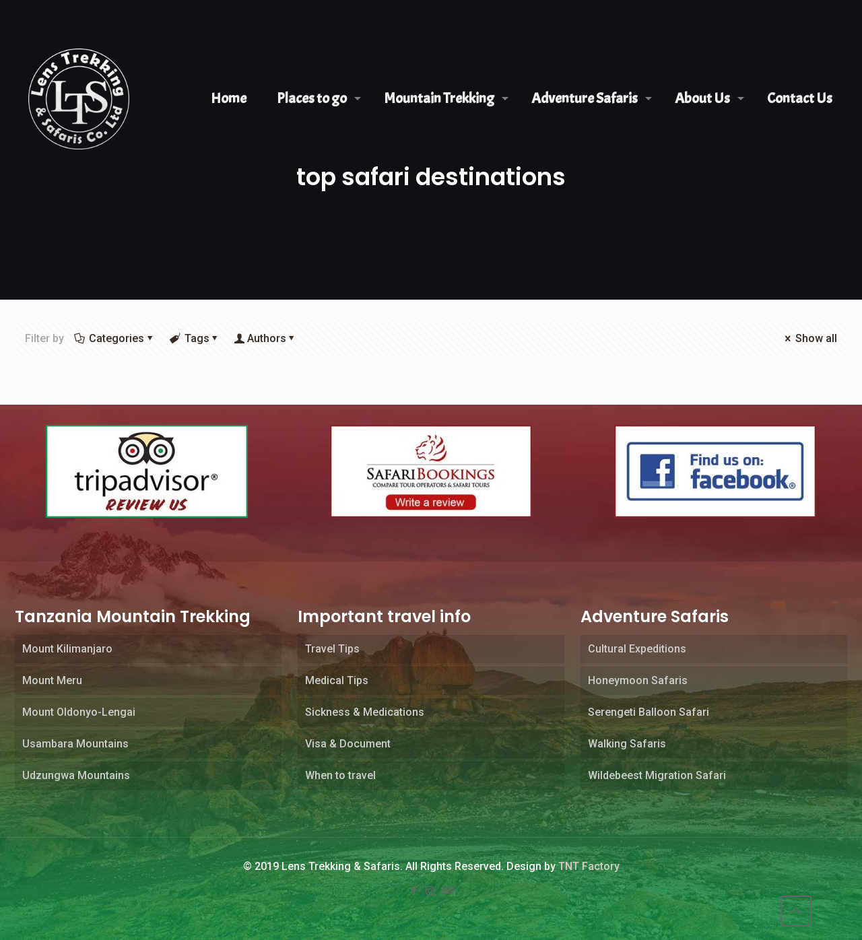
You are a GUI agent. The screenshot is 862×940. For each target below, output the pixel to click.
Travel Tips (332, 648)
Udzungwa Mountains (76, 775)
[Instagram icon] (431, 891)
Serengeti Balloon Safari (648, 712)
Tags (195, 338)
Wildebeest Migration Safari (657, 775)
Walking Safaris (627, 743)
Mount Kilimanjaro (67, 648)
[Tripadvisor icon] (447, 891)
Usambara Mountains (75, 743)
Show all (810, 338)
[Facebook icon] (415, 891)
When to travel (340, 775)
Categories (115, 338)
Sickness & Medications (364, 712)
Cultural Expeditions (637, 648)
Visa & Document (348, 743)
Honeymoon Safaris (638, 680)
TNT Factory (589, 866)
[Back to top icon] (796, 911)
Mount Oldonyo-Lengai (78, 712)
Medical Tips (336, 680)
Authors (266, 338)
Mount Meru (52, 680)
